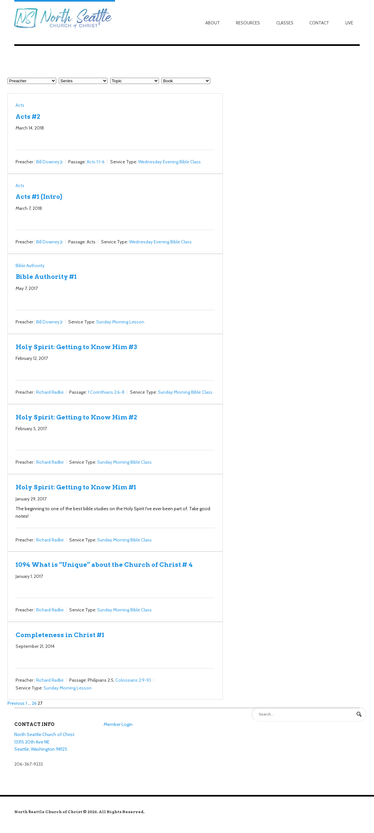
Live (349, 22)
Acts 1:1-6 (96, 162)
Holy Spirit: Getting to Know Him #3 (76, 347)
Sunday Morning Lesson (120, 322)
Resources (248, 22)
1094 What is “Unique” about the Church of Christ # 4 (104, 564)
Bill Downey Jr (49, 162)
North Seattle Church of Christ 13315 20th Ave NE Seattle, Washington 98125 (44, 741)
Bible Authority (30, 265)
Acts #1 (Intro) (39, 196)
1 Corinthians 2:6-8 (106, 392)
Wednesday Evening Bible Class (169, 162)
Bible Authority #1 (46, 276)
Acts (20, 105)
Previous (16, 703)
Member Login (118, 724)
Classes (284, 22)
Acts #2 (28, 116)
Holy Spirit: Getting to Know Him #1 (76, 487)
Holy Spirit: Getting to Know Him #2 (76, 417)
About (212, 22)
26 (34, 703)
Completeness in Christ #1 (60, 635)
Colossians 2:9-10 (133, 680)
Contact (319, 22)
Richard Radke (50, 392)
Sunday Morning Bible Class (185, 392)
